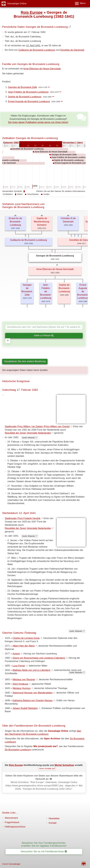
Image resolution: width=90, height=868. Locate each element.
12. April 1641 (33, 45)
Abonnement (11, 818)
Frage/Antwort (12, 822)
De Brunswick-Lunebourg (18, 749)
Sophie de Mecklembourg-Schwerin (42, 221)
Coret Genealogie (11, 864)
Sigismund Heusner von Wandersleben (32, 692)
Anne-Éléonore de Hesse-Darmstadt (42, 68)
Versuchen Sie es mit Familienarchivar (44, 851)
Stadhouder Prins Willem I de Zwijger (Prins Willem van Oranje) (37, 426)
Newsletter (54, 818)
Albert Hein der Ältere (23, 646)
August (16, 653)
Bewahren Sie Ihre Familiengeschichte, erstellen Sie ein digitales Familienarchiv (44, 844)
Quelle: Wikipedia (28, 437)
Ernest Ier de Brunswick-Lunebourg (15, 221)
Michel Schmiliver (64, 765)
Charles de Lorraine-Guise (26, 638)
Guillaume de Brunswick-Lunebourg (36, 50)
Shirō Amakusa (20, 684)
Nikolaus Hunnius (21, 688)
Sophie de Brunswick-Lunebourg (24, 96)
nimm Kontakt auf (47, 768)
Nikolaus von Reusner (23, 679)
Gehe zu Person (43, 335)
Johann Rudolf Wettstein (25, 708)
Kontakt (53, 823)
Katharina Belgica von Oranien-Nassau (32, 700)
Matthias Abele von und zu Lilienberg (31, 670)
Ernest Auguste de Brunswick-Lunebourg (29, 101)
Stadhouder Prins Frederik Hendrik (22, 518)
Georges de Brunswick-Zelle (22, 87)
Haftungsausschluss (15, 826)
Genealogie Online (16, 3)
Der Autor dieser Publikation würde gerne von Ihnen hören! (38, 122)
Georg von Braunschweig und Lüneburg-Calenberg (38, 658)
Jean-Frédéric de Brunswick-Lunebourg (28, 92)
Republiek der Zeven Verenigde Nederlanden (28, 433)
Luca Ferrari (18, 665)
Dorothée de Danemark (72, 50)
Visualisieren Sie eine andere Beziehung (25, 361)
